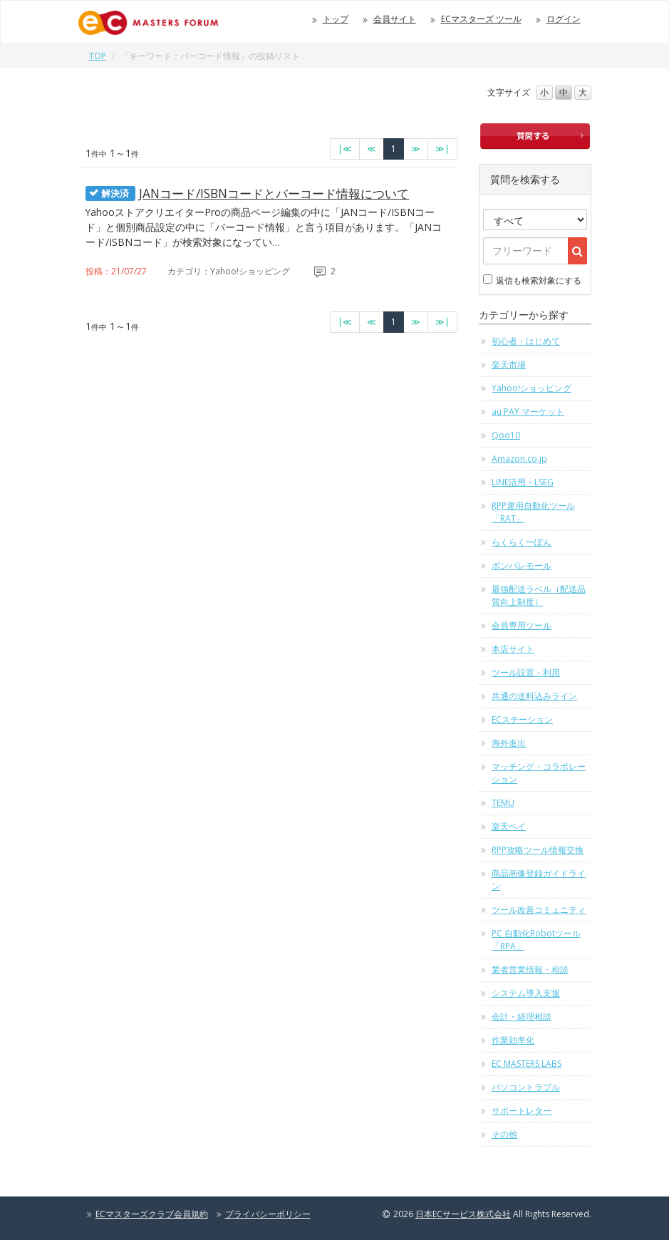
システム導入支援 (526, 993)
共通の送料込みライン (534, 696)
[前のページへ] (371, 149)
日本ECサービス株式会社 (463, 1214)
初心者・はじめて (526, 341)
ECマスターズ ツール (481, 19)
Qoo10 (506, 435)
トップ (335, 19)
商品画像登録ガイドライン (539, 879)
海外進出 (509, 743)
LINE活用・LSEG (523, 482)
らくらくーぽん (521, 542)
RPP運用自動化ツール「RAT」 (533, 512)
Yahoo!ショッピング (531, 388)
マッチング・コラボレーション (539, 772)
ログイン (563, 19)
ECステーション (522, 719)
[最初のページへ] (345, 149)
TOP (97, 56)
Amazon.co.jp (519, 459)
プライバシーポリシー (268, 1214)
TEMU (503, 803)
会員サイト (394, 19)
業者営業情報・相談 (530, 969)
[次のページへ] (415, 149)
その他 (504, 1134)
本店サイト (513, 649)
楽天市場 (509, 364)
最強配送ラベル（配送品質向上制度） (539, 595)
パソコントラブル (526, 1087)
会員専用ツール (521, 625)
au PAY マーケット (528, 411)
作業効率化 (513, 1040)
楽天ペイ (509, 826)
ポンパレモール (521, 565)
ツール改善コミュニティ (539, 910)
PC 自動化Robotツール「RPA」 (536, 939)
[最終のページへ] (442, 149)
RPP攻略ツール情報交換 (538, 850)
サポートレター (521, 1111)
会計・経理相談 (521, 1017)
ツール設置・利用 (526, 672)
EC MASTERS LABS (526, 1064)
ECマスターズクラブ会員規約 (151, 1214)
